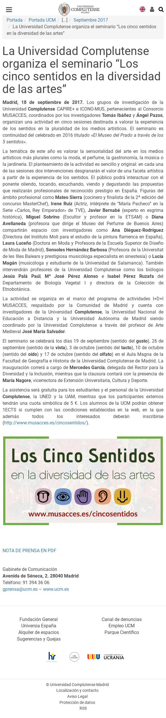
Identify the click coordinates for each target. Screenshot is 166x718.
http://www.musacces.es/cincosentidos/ (45, 423)
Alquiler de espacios (38, 632)
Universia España (38, 625)
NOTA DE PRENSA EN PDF (29, 550)
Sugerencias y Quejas (39, 639)
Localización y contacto (77, 690)
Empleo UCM (122, 625)
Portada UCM (42, 20)
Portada (15, 20)
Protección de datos (77, 702)
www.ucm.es (56, 589)
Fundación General (39, 619)
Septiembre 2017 (91, 20)
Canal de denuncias (122, 619)
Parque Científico (122, 632)
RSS (83, 708)
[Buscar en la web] (161, 9)
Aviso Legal (77, 696)
